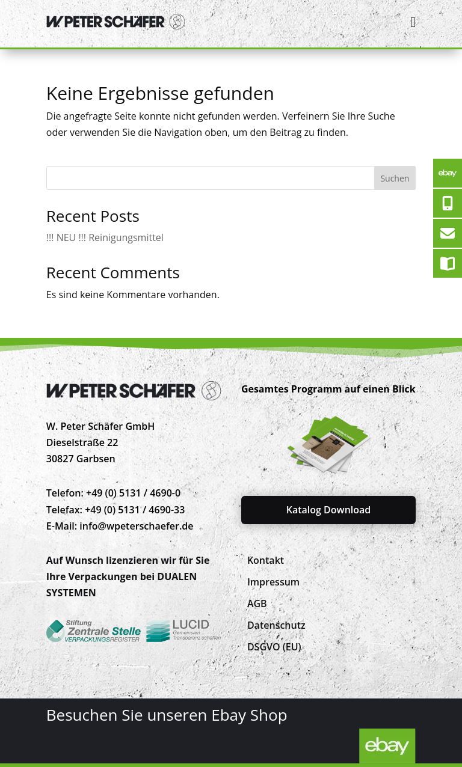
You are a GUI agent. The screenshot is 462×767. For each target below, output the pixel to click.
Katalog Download (328, 509)
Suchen (394, 178)
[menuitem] (265, 560)
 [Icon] (413, 21)
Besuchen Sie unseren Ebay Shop (167, 715)
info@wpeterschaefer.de (136, 526)
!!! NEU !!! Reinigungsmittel (105, 237)
